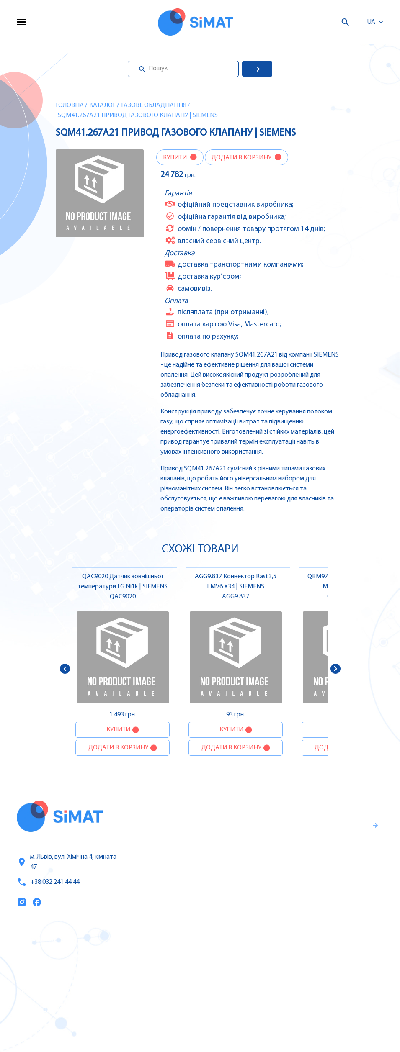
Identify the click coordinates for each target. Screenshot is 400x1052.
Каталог (102, 105)
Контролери (246, 939)
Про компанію (41, 975)
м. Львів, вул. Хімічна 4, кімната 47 (66, 862)
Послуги (30, 957)
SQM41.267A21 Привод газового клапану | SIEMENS (138, 115)
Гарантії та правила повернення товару (278, 857)
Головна (70, 105)
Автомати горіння (255, 1009)
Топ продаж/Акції (46, 1010)
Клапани (241, 1027)
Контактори (246, 992)
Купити (175, 157)
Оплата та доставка (49, 992)
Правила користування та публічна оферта (269, 885)
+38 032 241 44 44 (48, 882)
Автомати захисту (256, 974)
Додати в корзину (242, 157)
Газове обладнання (153, 105)
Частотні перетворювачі (266, 957)
